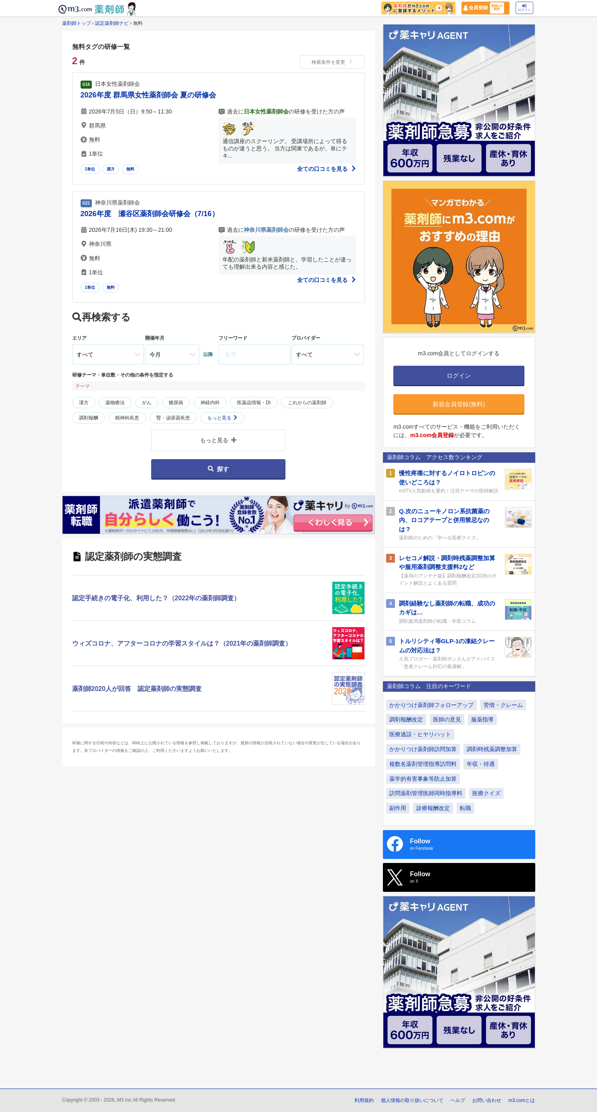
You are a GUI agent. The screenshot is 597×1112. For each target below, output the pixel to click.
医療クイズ (486, 793)
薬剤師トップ (76, 23)
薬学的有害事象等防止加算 (423, 779)
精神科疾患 (127, 418)
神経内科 (210, 402)
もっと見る (222, 418)
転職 (465, 808)
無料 (130, 169)
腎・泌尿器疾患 (173, 418)
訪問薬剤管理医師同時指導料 (425, 793)
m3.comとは (521, 1100)
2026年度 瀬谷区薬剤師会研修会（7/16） (150, 214)
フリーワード (233, 338)
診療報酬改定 (433, 808)
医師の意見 (447, 719)
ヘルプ (458, 1100)
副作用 (397, 808)
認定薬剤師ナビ (112, 23)
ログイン (524, 8)
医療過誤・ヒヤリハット (420, 734)
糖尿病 (176, 402)
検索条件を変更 (332, 62)
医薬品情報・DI (254, 402)
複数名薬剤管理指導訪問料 (423, 764)
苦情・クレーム (503, 705)
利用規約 (364, 1100)
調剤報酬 (88, 418)
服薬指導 (482, 719)
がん (147, 402)
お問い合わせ (486, 1100)
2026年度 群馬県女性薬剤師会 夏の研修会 (148, 95)
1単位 (90, 169)
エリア (79, 338)
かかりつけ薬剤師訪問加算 (423, 749)
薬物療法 (115, 402)
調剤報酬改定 (406, 719)
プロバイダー (305, 338)
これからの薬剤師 (307, 402)
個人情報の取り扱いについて (412, 1100)
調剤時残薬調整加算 (492, 749)
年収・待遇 (481, 764)
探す (218, 469)
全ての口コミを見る (326, 169)
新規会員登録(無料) (459, 404)
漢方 (111, 169)
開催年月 (154, 338)
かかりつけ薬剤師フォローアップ (431, 705)
